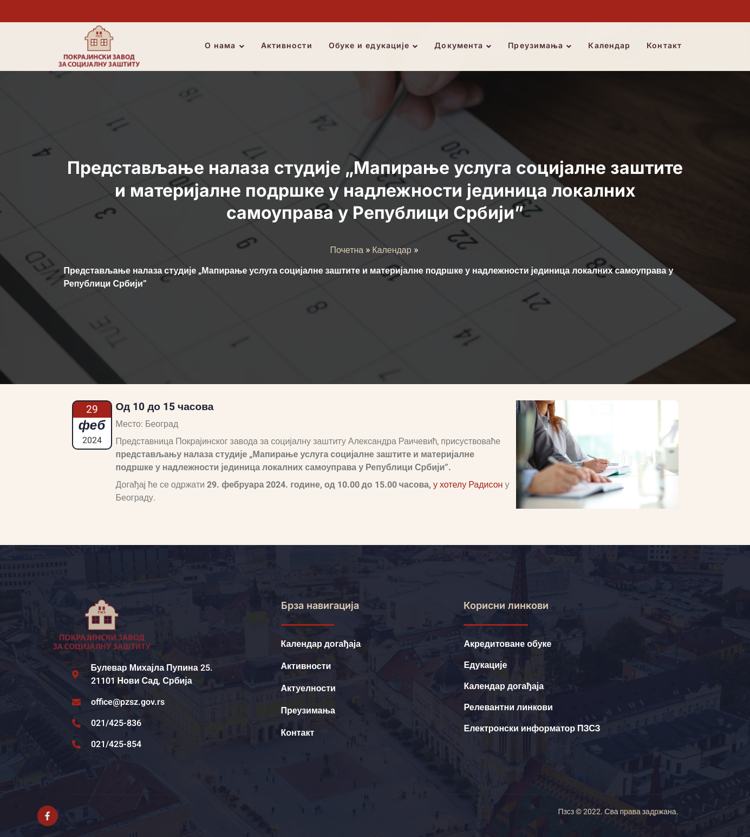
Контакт (666, 46)
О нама (226, 46)
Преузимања (542, 46)
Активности (288, 46)
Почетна (346, 250)
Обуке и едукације (375, 46)
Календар (611, 46)
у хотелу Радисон (468, 484)
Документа (465, 46)
